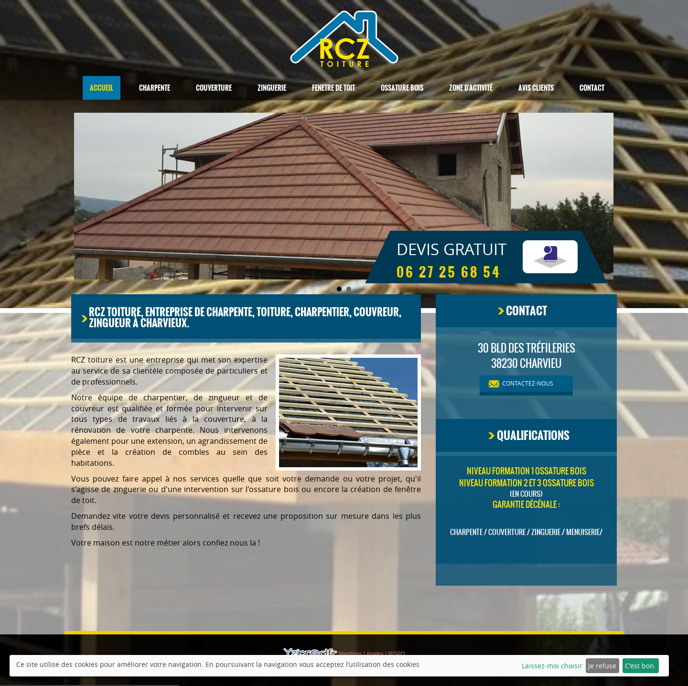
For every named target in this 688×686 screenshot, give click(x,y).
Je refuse (602, 665)
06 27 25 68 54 (449, 272)
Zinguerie (272, 88)
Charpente (154, 88)
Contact (592, 88)
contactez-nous (527, 383)
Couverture (214, 88)
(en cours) (526, 494)
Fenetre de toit (333, 88)
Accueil (101, 88)
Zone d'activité (471, 88)
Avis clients (536, 88)
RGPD (396, 654)
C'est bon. (640, 665)
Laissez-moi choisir (552, 665)
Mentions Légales (361, 654)
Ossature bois (402, 88)
